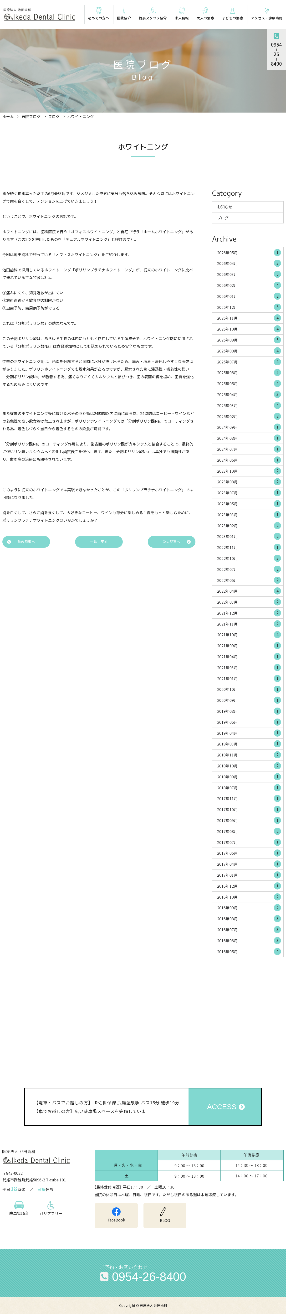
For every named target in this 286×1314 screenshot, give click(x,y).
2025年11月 (249, 317)
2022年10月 (249, 558)
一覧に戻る (99, 541)
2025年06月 (249, 372)
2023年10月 (249, 471)
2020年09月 (249, 700)
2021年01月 (249, 678)
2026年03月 (249, 274)
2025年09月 (249, 339)
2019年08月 (249, 711)
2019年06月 (249, 722)
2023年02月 (249, 525)
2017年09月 (249, 820)
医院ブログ (31, 116)
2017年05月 (249, 853)
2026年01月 (249, 296)
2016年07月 (249, 929)
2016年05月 (249, 951)
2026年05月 (249, 252)
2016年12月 (249, 886)
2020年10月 (249, 689)
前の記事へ (26, 541)
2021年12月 (249, 612)
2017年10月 (249, 809)
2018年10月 (249, 765)
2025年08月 (249, 350)
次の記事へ (171, 541)
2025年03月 (249, 405)
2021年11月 (249, 623)
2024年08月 (249, 438)
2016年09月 (249, 907)
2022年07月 (249, 569)
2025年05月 (249, 383)
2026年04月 (249, 263)
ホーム (8, 116)
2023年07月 (249, 492)
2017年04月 (249, 864)
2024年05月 (249, 460)
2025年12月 (249, 307)
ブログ (54, 116)
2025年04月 (249, 394)
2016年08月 (249, 918)
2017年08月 (249, 831)
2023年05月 (249, 503)
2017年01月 (249, 875)
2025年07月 (249, 361)
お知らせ (224, 207)
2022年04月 (249, 591)
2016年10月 (249, 896)
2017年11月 (249, 798)
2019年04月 (249, 733)
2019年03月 (249, 743)
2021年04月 (249, 656)
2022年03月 (249, 601)
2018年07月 (249, 787)
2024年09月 (249, 427)
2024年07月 (249, 449)
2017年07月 (249, 842)
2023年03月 (249, 514)
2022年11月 (249, 547)
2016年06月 (249, 940)
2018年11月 (249, 754)
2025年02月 (249, 416)
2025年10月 (249, 328)
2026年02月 (249, 285)
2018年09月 (249, 776)
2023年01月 (249, 536)
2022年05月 (249, 580)
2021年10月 (249, 634)
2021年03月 (249, 667)
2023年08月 (249, 481)
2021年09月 (249, 645)
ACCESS (221, 1107)
